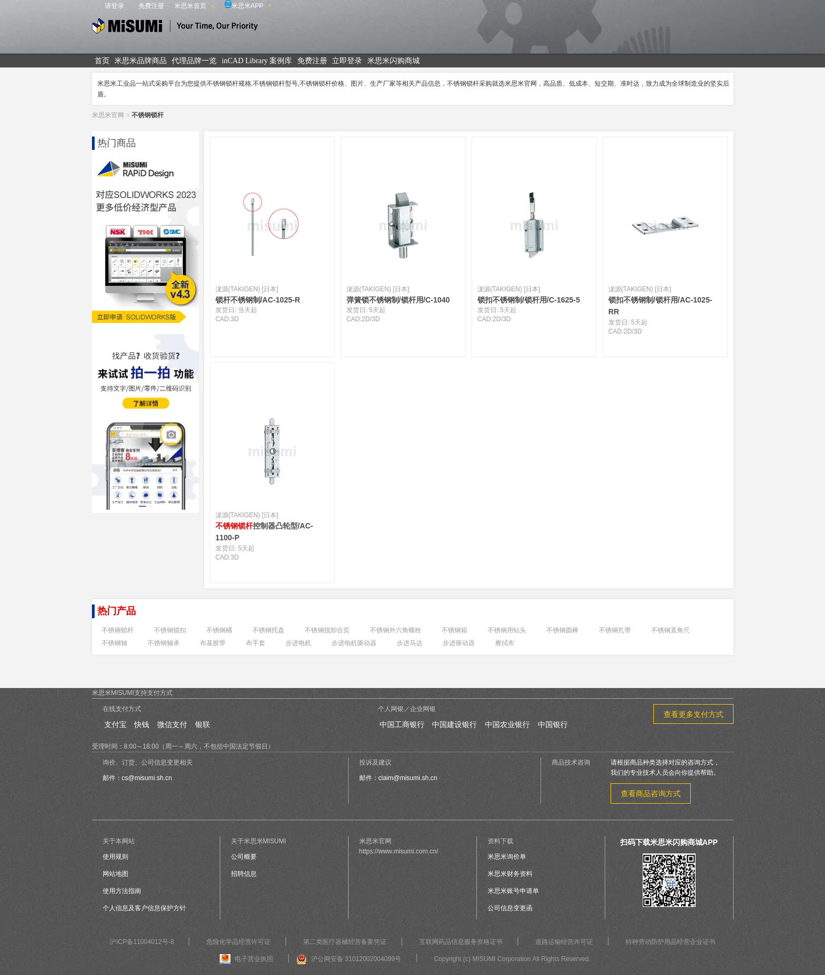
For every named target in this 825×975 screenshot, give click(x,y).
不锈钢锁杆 (118, 630)
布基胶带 (213, 643)
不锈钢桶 (219, 630)
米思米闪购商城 (393, 61)
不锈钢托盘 (268, 630)
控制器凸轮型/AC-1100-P (264, 531)
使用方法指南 (122, 891)
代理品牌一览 (194, 61)
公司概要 (244, 856)
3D (234, 319)
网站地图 (115, 874)
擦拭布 (504, 643)
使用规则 (115, 856)
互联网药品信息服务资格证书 (461, 942)
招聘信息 (244, 874)
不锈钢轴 (114, 643)
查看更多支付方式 (693, 714)
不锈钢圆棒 (562, 630)
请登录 (114, 6)
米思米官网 (108, 115)
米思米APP (244, 5)
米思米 (175, 27)
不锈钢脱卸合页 (327, 630)
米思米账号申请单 (513, 891)
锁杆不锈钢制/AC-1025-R (257, 300)
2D (365, 319)
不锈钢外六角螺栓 (395, 630)
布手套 (255, 643)
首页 (102, 61)
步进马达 (409, 643)
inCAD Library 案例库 (257, 61)
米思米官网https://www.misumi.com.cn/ (398, 846)
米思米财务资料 (510, 874)
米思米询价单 (507, 856)
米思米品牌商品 (140, 61)
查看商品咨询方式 (651, 793)
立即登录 (347, 61)
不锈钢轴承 (164, 643)
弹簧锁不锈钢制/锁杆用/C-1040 (398, 300)
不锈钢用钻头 (507, 630)
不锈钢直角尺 (670, 630)
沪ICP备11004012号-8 (142, 942)
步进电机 (298, 643)
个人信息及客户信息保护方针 (144, 908)
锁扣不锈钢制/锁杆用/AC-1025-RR (660, 306)
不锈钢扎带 (615, 630)
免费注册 (151, 6)
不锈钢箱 (454, 630)
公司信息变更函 (510, 908)
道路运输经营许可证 (564, 942)
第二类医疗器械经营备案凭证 (345, 942)
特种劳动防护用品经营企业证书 (670, 942)
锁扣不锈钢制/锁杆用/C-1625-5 (528, 300)
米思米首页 (190, 6)
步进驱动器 (459, 643)
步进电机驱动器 (353, 643)
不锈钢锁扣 (170, 630)
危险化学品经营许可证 (238, 942)
